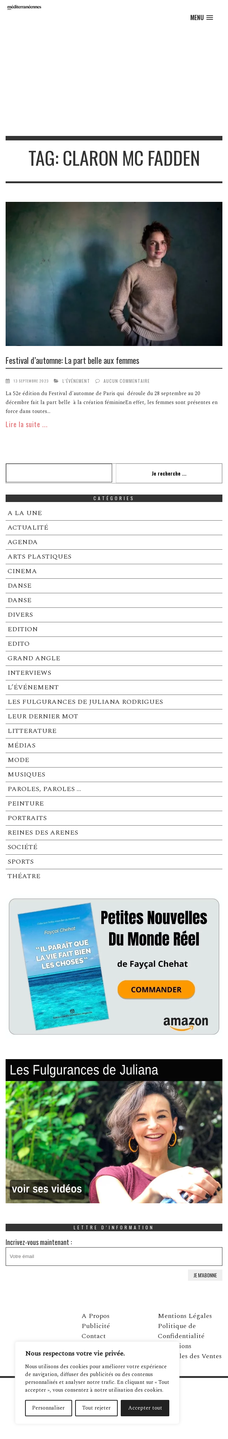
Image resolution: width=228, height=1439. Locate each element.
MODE (18, 760)
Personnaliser (48, 1408)
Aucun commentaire (127, 381)
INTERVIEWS (29, 673)
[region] (97, 1382)
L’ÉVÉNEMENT (76, 381)
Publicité (95, 1326)
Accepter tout (145, 1408)
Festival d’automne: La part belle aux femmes (72, 360)
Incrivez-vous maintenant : (114, 1251)
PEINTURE (25, 803)
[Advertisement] (114, 80)
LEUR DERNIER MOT (42, 716)
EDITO (18, 644)
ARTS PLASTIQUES (39, 557)
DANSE (19, 586)
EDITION (22, 629)
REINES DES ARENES (42, 832)
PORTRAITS (27, 818)
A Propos (95, 1316)
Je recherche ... (169, 473)
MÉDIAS (21, 745)
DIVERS (20, 615)
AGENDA (22, 542)
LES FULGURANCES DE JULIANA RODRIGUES (85, 702)
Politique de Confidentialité (181, 1331)
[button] (202, 18)
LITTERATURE (31, 731)
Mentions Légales (185, 1316)
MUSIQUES (26, 774)
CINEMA (22, 571)
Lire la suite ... (27, 424)
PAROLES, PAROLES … (44, 789)
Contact (93, 1336)
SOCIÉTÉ (22, 847)
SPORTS (20, 862)
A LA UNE (24, 513)
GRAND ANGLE (33, 658)
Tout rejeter (96, 1408)
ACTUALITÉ (27, 527)
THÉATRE (23, 876)
